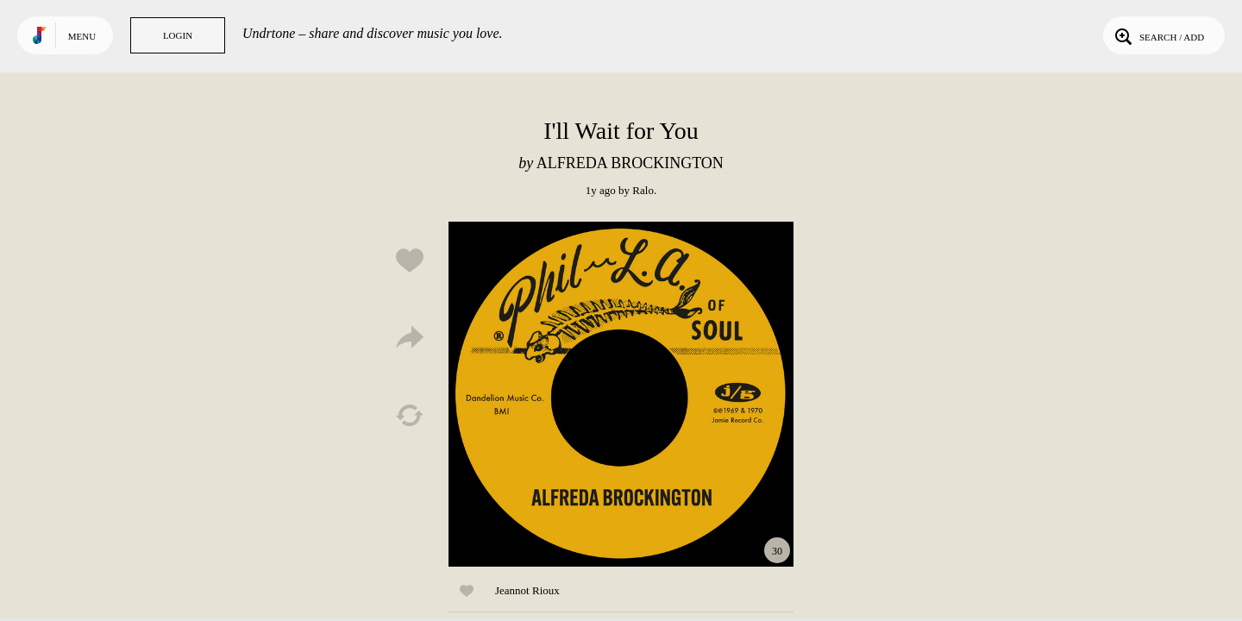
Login (177, 35)
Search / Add (1158, 35)
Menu (82, 36)
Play (621, 394)
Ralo (643, 190)
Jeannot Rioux (527, 590)
